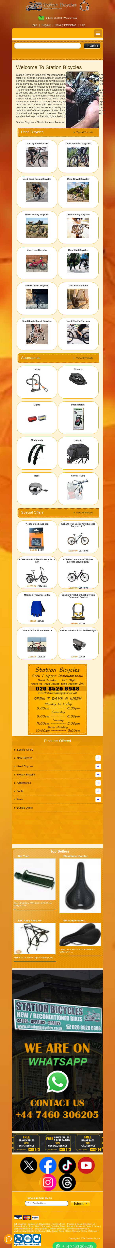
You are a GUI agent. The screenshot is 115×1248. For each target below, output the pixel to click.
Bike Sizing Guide (55, 1231)
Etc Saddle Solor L (74, 920)
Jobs (31, 1226)
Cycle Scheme (93, 1226)
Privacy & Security (76, 1224)
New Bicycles (24, 757)
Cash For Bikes (58, 1226)
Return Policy (20, 1226)
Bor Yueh (23, 856)
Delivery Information (23, 1228)
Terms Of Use (58, 1224)
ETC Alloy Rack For (30, 920)
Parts (20, 799)
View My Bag (70, 18)
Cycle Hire (45, 1224)
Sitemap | (93, 1231)
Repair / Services (75, 1226)
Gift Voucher (20, 1224)
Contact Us (33, 1224)
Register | (47, 25)
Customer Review (37, 1231)
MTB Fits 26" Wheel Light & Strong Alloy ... (34, 957)
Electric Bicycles (26, 774)
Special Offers (25, 749)
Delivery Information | (67, 25)
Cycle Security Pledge (77, 1231)
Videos (61, 1228)
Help (82, 25)
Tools (20, 791)
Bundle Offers (25, 807)
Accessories (24, 782)
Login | (36, 25)
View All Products (84, 132)
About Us (90, 1224)
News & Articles (48, 1228)
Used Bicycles (25, 766)
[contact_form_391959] (9, 1239)
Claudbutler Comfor (75, 856)
